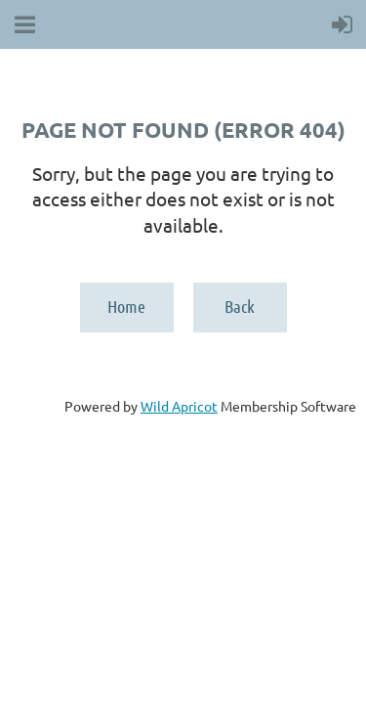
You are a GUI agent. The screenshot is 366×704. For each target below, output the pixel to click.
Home (126, 306)
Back (239, 306)
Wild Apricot (179, 406)
